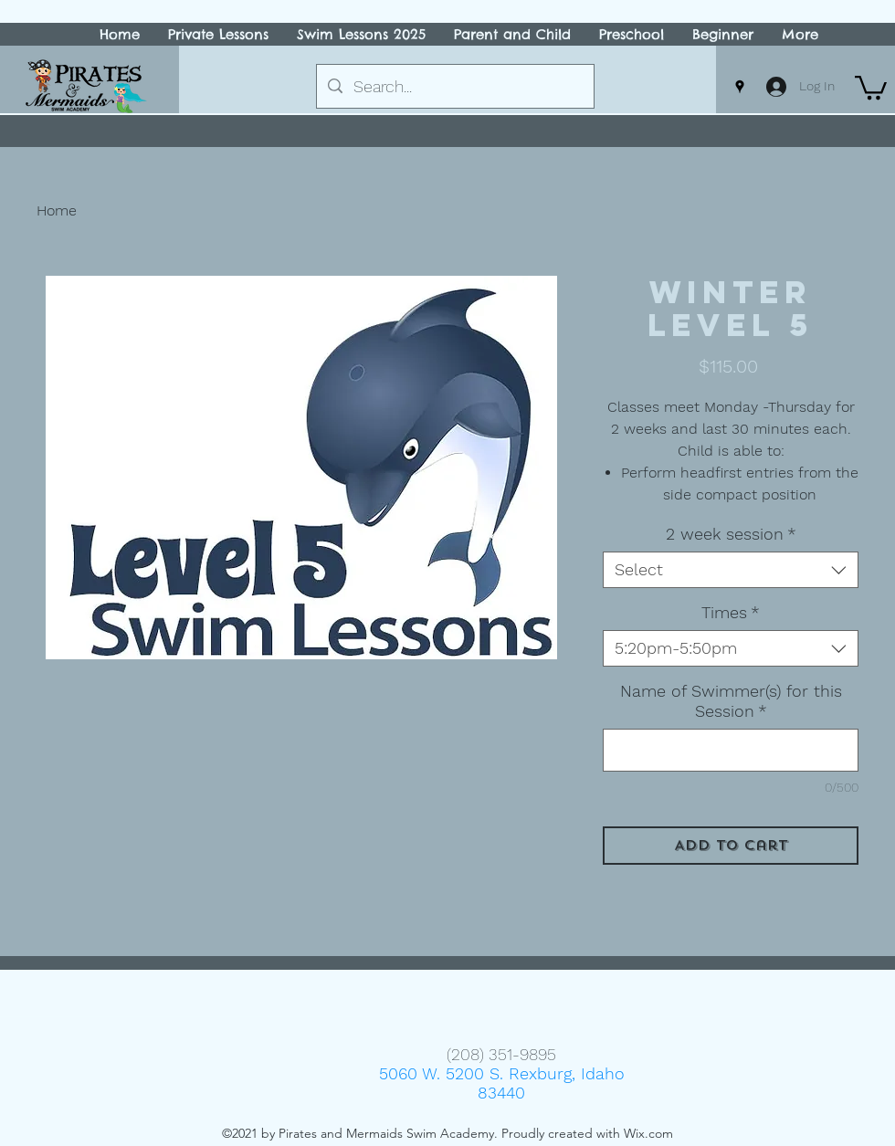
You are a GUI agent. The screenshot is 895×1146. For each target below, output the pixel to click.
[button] (871, 86)
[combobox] (730, 570)
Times (730, 612)
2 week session (731, 533)
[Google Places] (740, 87)
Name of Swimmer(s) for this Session (731, 700)
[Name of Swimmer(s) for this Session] (731, 750)
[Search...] (454, 87)
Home (57, 210)
